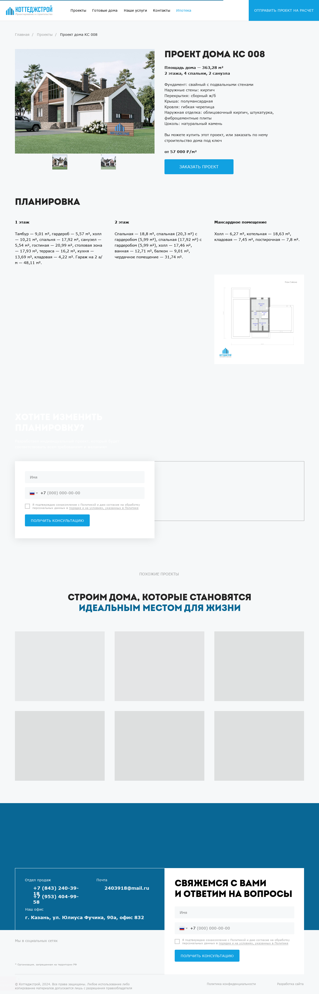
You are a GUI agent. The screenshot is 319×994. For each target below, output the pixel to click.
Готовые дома (104, 10)
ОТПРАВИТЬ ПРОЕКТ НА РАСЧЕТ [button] (284, 10)
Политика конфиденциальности (231, 984)
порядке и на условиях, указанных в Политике (104, 507)
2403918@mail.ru (126, 888)
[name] (85, 477)
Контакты (161, 10)
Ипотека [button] (183, 10)
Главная (22, 34)
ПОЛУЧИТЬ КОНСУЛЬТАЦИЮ (57, 520)
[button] (199, 166)
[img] (29, 10)
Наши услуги (135, 10)
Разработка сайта (290, 984)
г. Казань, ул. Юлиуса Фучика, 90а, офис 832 (84, 917)
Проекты (78, 10)
